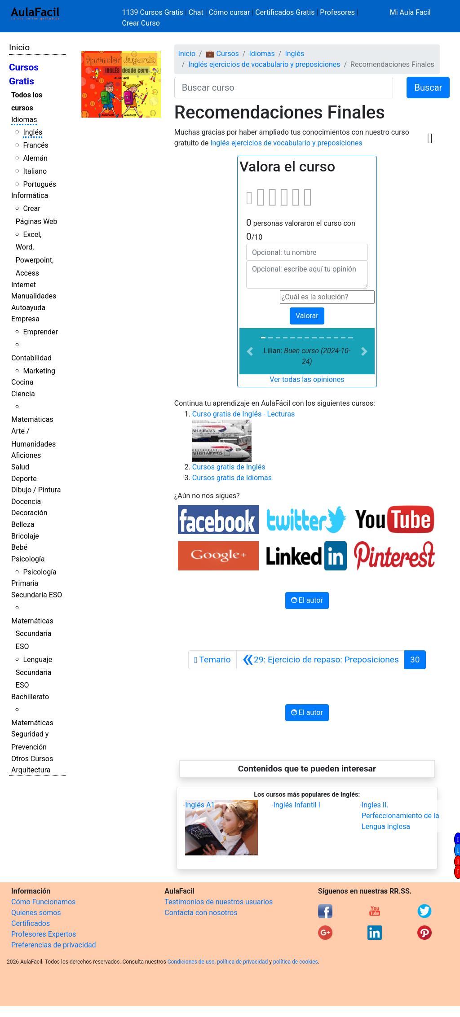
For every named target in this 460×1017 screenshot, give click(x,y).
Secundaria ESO (36, 595)
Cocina (22, 382)
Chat (196, 12)
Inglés (32, 132)
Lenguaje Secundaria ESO (34, 672)
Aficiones (26, 455)
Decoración (29, 512)
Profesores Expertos (43, 934)
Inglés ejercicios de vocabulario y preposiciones (264, 64)
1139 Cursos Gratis (153, 12)
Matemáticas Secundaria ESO (32, 634)
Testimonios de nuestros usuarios (218, 902)
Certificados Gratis (284, 12)
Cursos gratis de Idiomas (232, 477)
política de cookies (295, 962)
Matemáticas (32, 419)
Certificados (30, 923)
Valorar (307, 315)
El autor (307, 600)
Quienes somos (36, 912)
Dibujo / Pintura (36, 490)
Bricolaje (25, 536)
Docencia (26, 501)
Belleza (22, 524)
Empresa (25, 319)
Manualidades (33, 296)
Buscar (428, 87)
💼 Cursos (222, 53)
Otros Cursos (32, 758)
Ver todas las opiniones (307, 379)
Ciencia (23, 394)
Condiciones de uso (191, 962)
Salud (20, 467)
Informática (29, 195)
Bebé (19, 547)
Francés (35, 145)
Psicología (27, 559)
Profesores (337, 12)
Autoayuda (28, 307)
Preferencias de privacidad (53, 945)
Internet (23, 285)
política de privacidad (242, 962)
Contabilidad (31, 358)
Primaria (24, 583)
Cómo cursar (229, 12)
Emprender (40, 332)
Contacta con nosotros (200, 912)
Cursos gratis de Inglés (228, 467)
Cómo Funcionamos (43, 902)
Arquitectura (30, 770)
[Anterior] (320, 659)
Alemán (35, 158)
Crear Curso (141, 23)
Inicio (19, 47)
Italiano (35, 171)
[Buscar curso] (284, 87)
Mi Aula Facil (410, 12)
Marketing (39, 371)
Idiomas (24, 119)
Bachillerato (30, 697)
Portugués (39, 184)
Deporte (24, 478)
